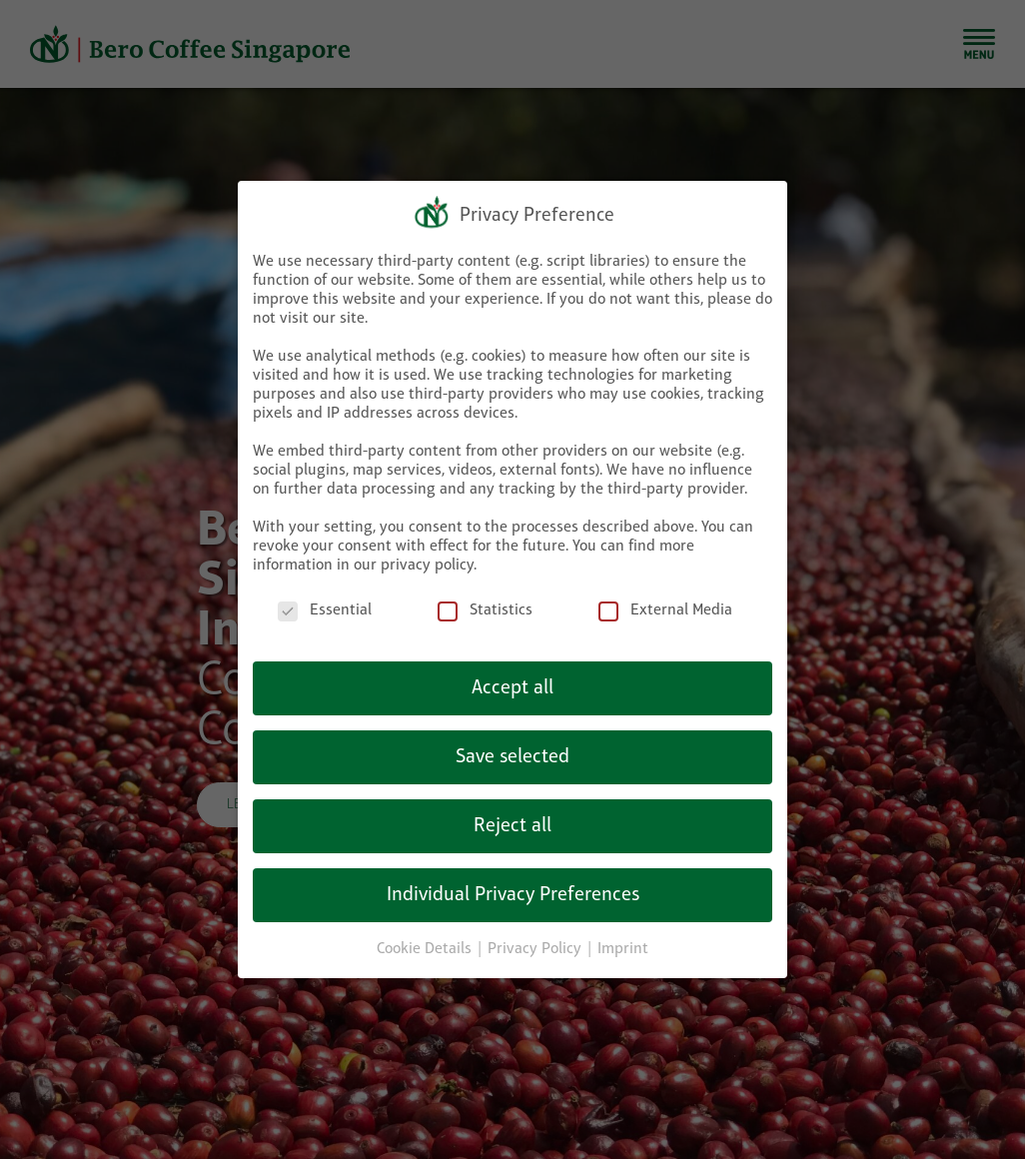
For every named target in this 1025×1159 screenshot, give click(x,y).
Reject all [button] (512, 812)
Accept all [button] (512, 674)
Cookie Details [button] (426, 935)
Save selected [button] (512, 743)
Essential (325, 597)
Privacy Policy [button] (536, 935)
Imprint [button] (622, 935)
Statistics (485, 597)
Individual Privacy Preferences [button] (513, 881)
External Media (665, 597)
